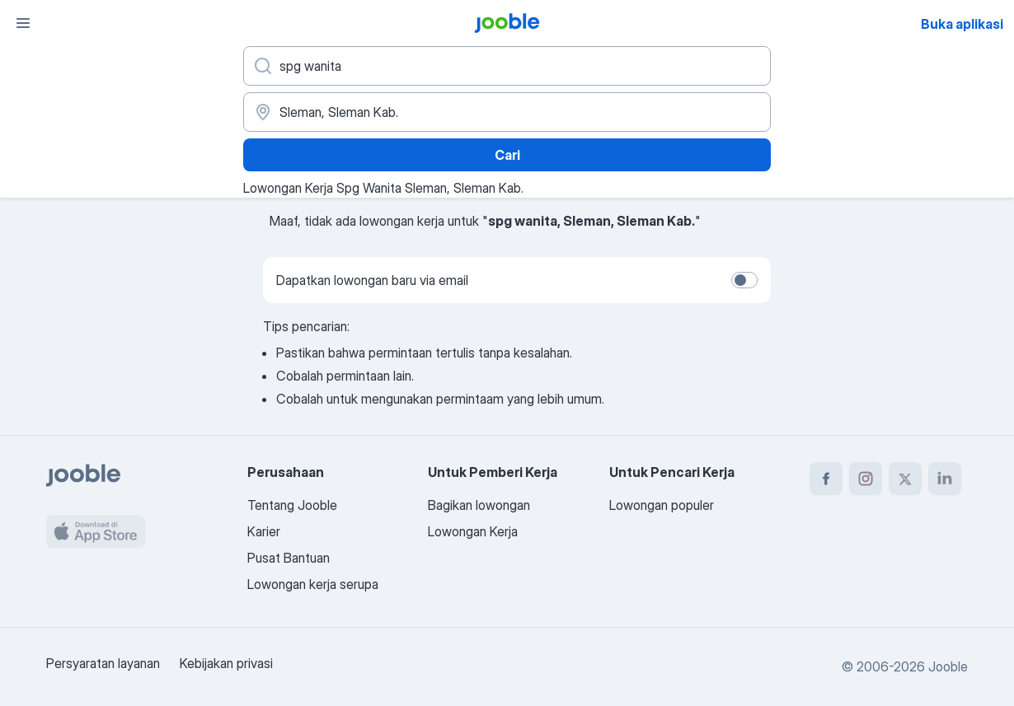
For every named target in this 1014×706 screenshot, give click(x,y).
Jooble (948, 666)
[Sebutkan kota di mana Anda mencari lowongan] (507, 112)
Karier (263, 531)
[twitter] (905, 478)
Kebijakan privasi (226, 663)
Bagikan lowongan (479, 505)
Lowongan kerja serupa (312, 584)
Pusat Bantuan (288, 557)
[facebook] (826, 478)
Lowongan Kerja (473, 531)
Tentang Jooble (292, 505)
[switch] (744, 280)
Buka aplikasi (962, 24)
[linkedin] (944, 478)
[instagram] (865, 478)
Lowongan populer (661, 505)
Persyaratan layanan (103, 663)
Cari (507, 155)
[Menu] (23, 23)
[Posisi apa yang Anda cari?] (507, 66)
